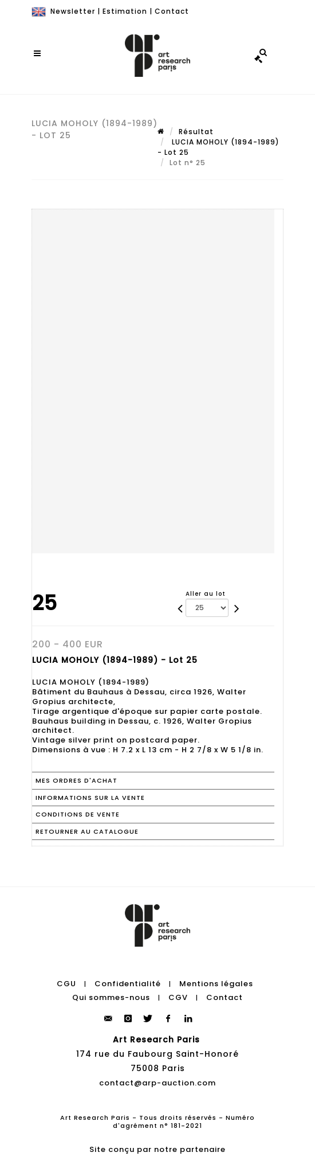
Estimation (125, 11)
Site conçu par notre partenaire (157, 1149)
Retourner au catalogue (87, 831)
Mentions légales (216, 983)
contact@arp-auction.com (157, 1082)
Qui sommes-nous (111, 997)
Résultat (196, 131)
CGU (66, 983)
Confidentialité (127, 983)
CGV (178, 997)
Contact (172, 11)
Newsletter (72, 11)
